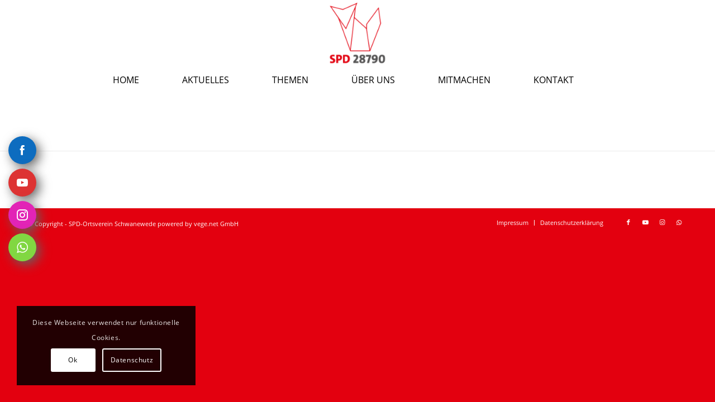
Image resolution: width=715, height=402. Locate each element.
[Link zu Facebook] (628, 222)
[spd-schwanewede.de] (357, 33)
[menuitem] (140, 80)
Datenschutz (132, 360)
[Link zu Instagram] (662, 222)
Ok (72, 360)
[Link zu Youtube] (645, 222)
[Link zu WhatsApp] (678, 222)
